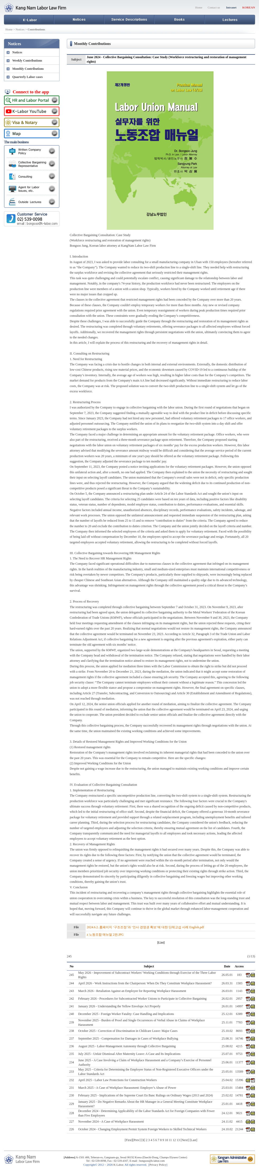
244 (71, 983)
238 (71, 1031)
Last (193, 1140)
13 (178, 1140)
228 (71, 1113)
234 (71, 1062)
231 (71, 1088)
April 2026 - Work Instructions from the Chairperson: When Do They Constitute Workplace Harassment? (145, 983)
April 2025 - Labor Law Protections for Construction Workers (117, 1080)
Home (198, 7)
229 (71, 1104)
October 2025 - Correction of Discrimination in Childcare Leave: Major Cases (128, 1031)
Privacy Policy (157, 1164)
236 (71, 1046)
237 (71, 1038)
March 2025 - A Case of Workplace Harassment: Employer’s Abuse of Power (127, 1088)
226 (71, 1129)
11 (170, 1140)
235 (71, 1054)
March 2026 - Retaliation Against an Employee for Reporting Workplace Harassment (132, 991)
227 (71, 1121)
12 (174, 1140)
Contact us (214, 7)
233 (71, 1071)
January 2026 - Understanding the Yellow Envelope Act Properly (119, 1006)
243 (71, 991)
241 (71, 1006)
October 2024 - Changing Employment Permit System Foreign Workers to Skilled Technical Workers (142, 1129)
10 (166, 1140)
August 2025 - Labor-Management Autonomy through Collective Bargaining (127, 1046)
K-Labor (118, 1164)
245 (71, 975)
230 (71, 1095)
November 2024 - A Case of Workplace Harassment (111, 1121)
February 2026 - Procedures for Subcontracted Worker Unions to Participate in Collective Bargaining (142, 998)
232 (71, 1080)
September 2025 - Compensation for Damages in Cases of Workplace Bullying (128, 1038)
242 (71, 998)
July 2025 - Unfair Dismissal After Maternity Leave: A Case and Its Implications (129, 1054)
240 (71, 1014)
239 (71, 1022)
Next (185, 1140)
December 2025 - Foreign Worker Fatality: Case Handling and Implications (126, 1014)
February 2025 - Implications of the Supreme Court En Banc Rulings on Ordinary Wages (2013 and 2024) (145, 1095)
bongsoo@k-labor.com (152, 1160)
